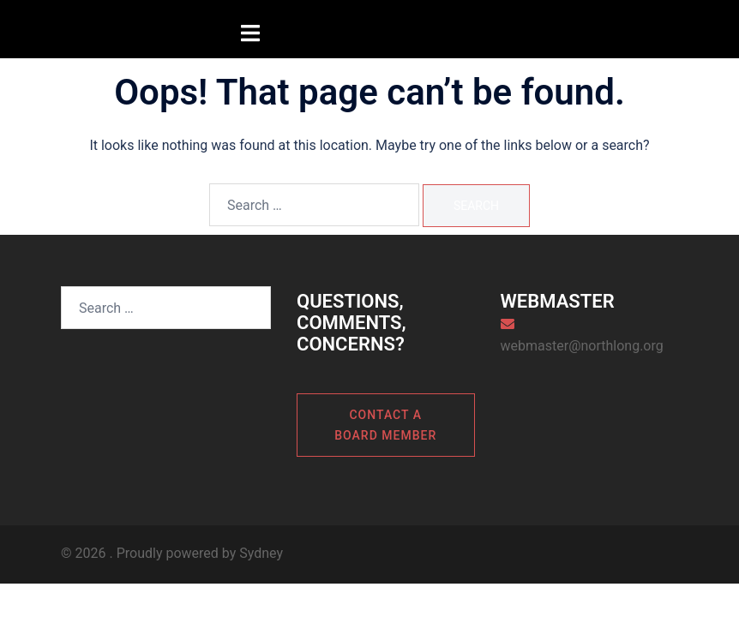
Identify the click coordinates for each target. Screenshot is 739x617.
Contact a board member (385, 425)
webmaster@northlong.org (582, 346)
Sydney (261, 553)
